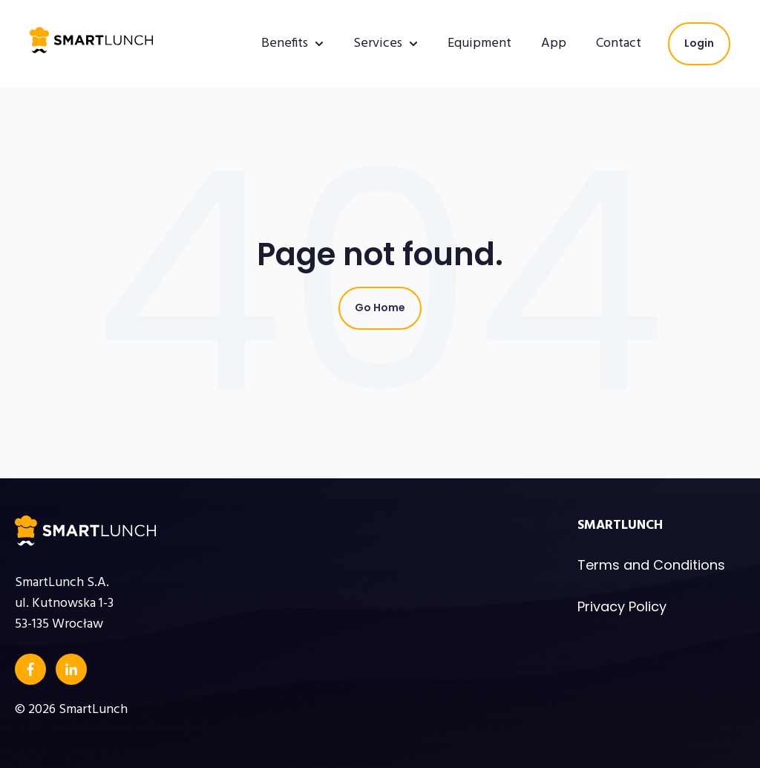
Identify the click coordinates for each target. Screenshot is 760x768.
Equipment (479, 43)
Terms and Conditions (651, 565)
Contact (618, 43)
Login (699, 43)
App (553, 43)
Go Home (380, 307)
